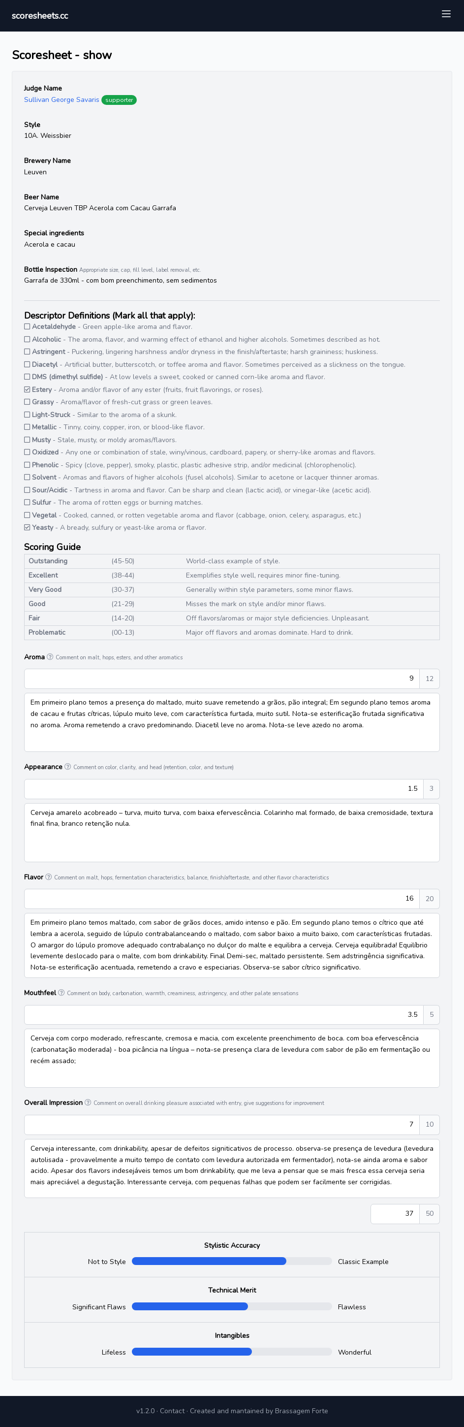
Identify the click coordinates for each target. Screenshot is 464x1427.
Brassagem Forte (301, 1411)
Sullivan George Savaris (61, 99)
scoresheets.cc (40, 16)
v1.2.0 (145, 1411)
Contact (172, 1411)
